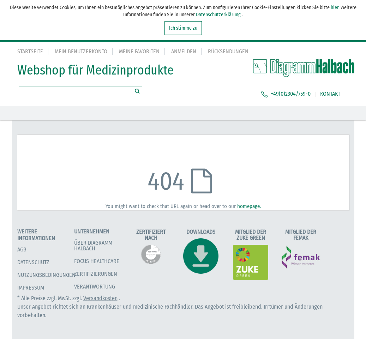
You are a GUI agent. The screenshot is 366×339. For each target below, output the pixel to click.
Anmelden (183, 51)
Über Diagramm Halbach (93, 245)
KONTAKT (330, 93)
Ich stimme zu (183, 28)
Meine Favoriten (139, 51)
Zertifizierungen (95, 273)
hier (334, 8)
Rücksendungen (228, 51)
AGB (21, 249)
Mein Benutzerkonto (81, 51)
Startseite (30, 51)
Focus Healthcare (96, 261)
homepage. (249, 206)
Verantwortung (94, 286)
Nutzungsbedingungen (46, 275)
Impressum (30, 287)
